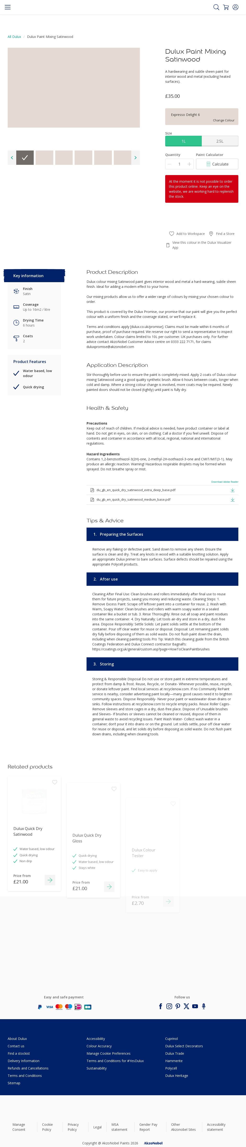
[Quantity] (179, 164)
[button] (235, 7)
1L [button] (183, 141)
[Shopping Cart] (226, 7)
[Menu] (8, 7)
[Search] (216, 7)
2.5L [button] (220, 141)
